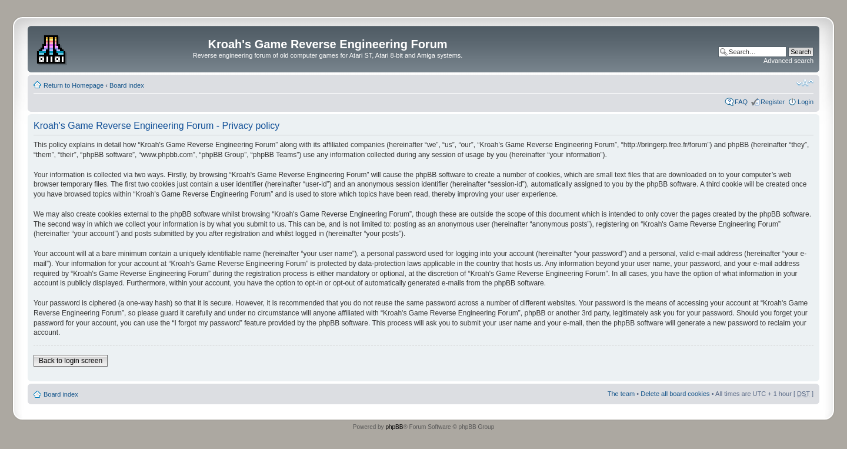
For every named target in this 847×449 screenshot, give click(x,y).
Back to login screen (70, 361)
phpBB (394, 427)
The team (621, 393)
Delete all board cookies (675, 393)
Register (773, 101)
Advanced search (788, 60)
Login (805, 101)
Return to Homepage (74, 85)
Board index (126, 85)
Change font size (804, 83)
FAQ (741, 101)
